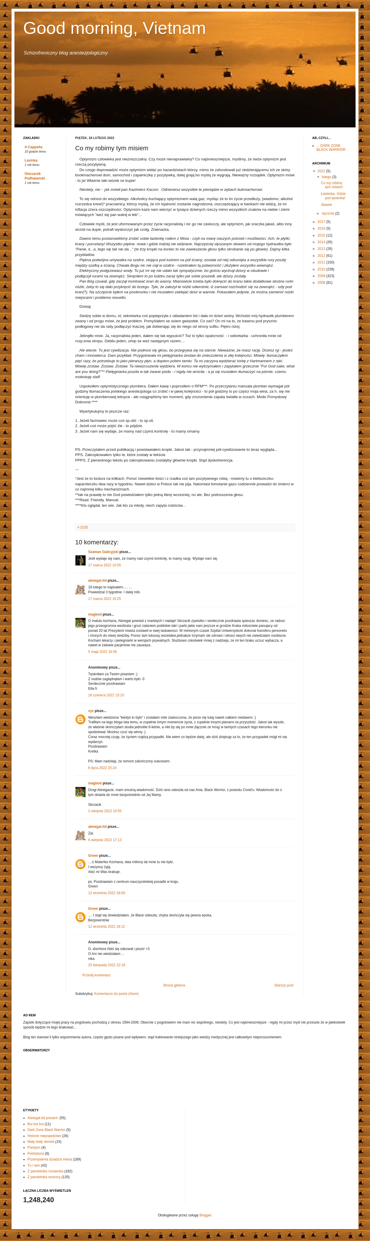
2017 (322, 222)
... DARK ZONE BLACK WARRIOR (331, 148)
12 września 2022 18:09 (106, 893)
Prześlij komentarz (96, 975)
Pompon (33, 1147)
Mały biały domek (40, 1142)
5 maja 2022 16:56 (102, 652)
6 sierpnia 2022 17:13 (104, 840)
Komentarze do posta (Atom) (116, 994)
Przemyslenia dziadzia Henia (49, 1159)
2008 (322, 283)
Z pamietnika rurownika (45, 1171)
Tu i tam (33, 1165)
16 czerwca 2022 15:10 (106, 695)
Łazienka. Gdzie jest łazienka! (333, 196)
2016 (322, 228)
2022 (322, 171)
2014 (322, 242)
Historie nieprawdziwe (44, 1136)
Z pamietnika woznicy (44, 1177)
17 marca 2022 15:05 (104, 565)
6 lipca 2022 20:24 (102, 768)
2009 (322, 276)
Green (93, 856)
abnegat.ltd (97, 581)
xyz (91, 711)
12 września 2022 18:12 (106, 927)
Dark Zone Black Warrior (46, 1130)
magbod (95, 614)
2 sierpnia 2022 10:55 (104, 811)
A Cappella (33, 147)
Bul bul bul (35, 1124)
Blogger (205, 1215)
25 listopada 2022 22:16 (106, 965)
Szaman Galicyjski (103, 552)
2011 (322, 262)
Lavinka (31, 160)
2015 (322, 235)
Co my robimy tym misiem (332, 185)
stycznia (328, 213)
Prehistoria (35, 1154)
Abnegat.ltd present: (42, 1118)
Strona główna (174, 985)
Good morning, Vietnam (114, 28)
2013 (322, 249)
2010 (322, 269)
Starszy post (283, 985)
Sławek (326, 205)
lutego (327, 177)
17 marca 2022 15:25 (104, 599)
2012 (322, 256)
